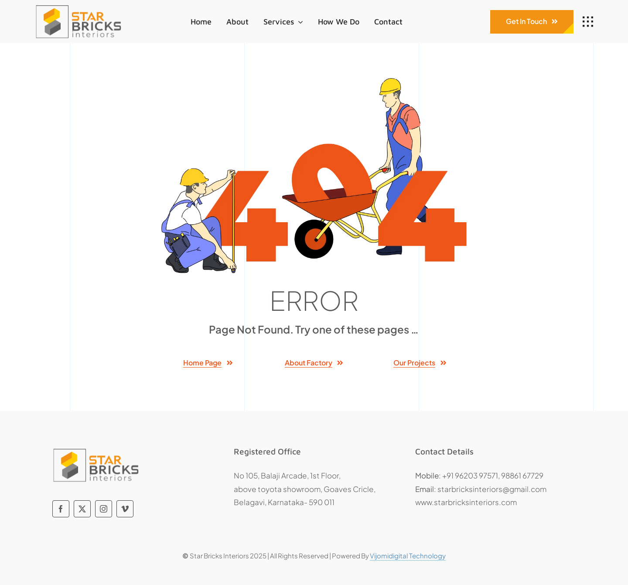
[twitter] (82, 508)
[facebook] (60, 508)
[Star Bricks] (78, 5)
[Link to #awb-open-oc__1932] (588, 22)
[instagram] (103, 508)
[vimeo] (124, 508)
